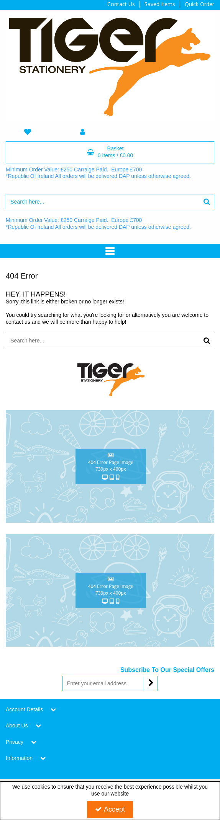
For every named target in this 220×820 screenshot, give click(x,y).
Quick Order (199, 4)
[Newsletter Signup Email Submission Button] (151, 683)
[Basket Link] (110, 152)
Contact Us (121, 4)
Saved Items (159, 4)
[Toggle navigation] (110, 251)
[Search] (102, 201)
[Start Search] (206, 201)
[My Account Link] (83, 132)
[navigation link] (27, 132)
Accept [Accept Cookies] (110, 809)
